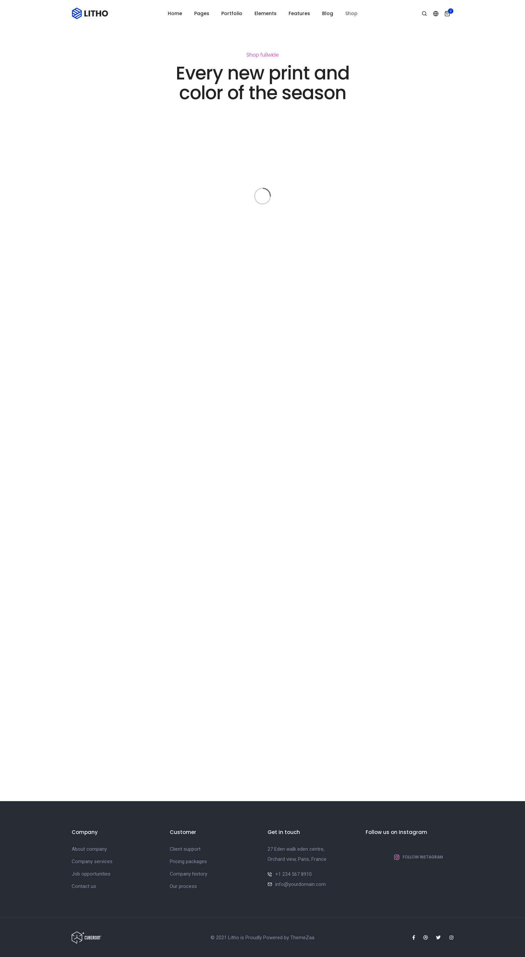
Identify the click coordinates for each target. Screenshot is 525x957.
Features (299, 13)
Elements (265, 13)
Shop (351, 13)
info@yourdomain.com (300, 884)
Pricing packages (188, 861)
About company (89, 849)
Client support (185, 849)
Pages (201, 13)
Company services (92, 861)
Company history (188, 874)
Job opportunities (91, 874)
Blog (327, 13)
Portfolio (231, 13)
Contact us (84, 886)
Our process (183, 886)
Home (175, 13)
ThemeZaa (302, 938)
